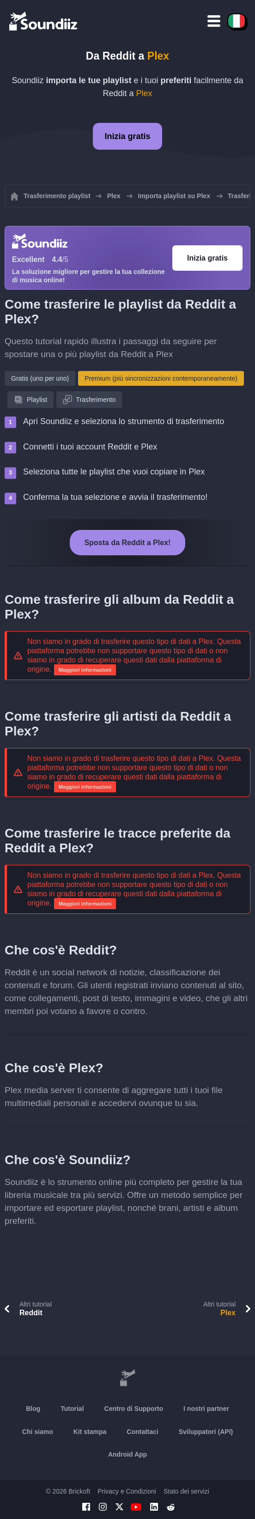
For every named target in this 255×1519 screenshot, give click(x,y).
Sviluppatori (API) (206, 1431)
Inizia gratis (127, 136)
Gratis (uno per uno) (40, 378)
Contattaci (142, 1431)
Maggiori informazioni (85, 670)
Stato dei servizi (186, 1491)
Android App (127, 1454)
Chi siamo (37, 1431)
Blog (33, 1408)
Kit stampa (90, 1431)
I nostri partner (206, 1408)
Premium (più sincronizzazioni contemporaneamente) (161, 378)
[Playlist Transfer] (44, 21)
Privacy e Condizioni (126, 1491)
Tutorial (72, 1408)
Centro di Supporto (134, 1408)
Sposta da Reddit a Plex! (128, 543)
